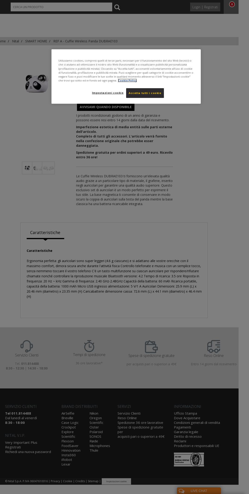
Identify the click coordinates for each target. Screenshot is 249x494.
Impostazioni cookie (108, 92)
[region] (126, 76)
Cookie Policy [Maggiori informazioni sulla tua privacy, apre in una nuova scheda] (127, 80)
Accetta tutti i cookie (145, 93)
